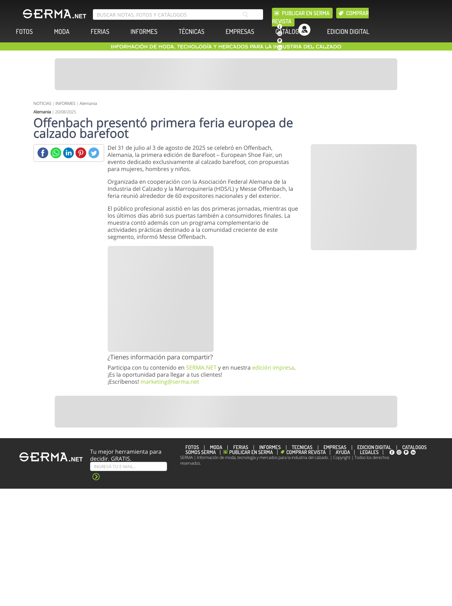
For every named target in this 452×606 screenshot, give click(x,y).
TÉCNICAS (191, 32)
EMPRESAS (240, 32)
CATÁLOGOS (290, 32)
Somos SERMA (200, 452)
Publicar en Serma (305, 13)
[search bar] (178, 14)
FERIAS (100, 32)
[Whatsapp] (55, 152)
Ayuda (342, 452)
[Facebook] (42, 152)
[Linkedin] (68, 152)
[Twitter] (93, 152)
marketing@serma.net (170, 382)
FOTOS (24, 32)
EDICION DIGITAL (348, 32)
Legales (369, 452)
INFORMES (144, 32)
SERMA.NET (201, 367)
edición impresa (273, 367)
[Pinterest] (81, 152)
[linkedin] (279, 47)
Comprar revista (306, 452)
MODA (62, 32)
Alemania (88, 103)
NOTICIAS (43, 103)
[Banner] (226, 74)
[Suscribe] (128, 466)
